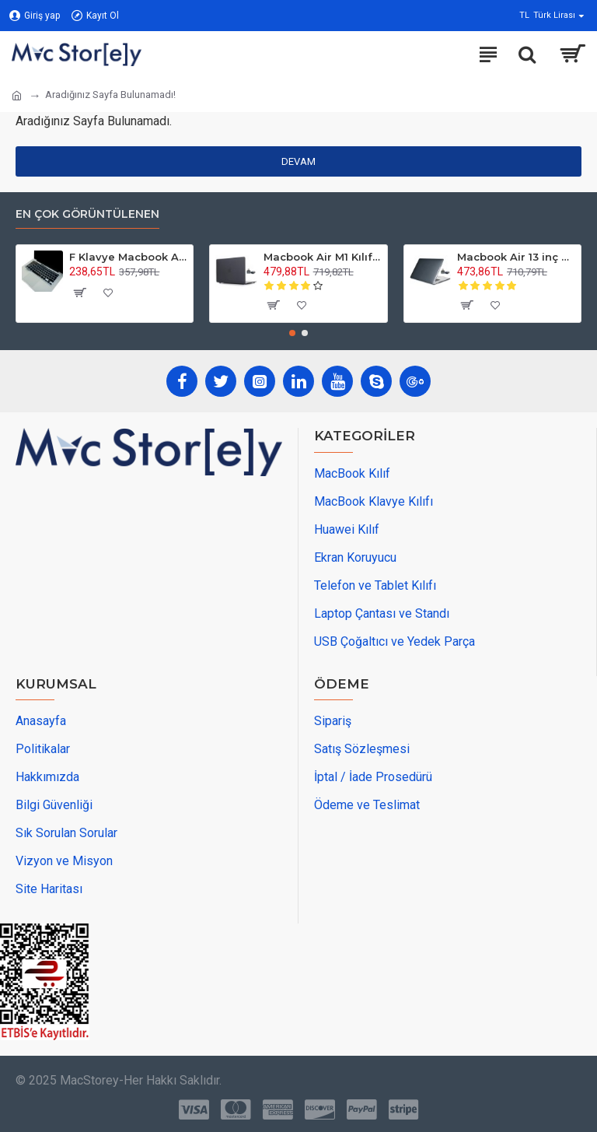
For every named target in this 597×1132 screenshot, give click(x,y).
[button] (292, 333)
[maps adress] (132, 575)
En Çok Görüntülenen (87, 214)
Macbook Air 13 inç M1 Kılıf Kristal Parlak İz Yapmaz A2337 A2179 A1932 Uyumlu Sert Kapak (516, 257)
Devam (298, 161)
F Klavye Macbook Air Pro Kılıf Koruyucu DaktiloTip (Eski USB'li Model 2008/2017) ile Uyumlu (128, 257)
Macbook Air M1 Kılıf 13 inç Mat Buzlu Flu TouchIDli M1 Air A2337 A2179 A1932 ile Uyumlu (323, 257)
